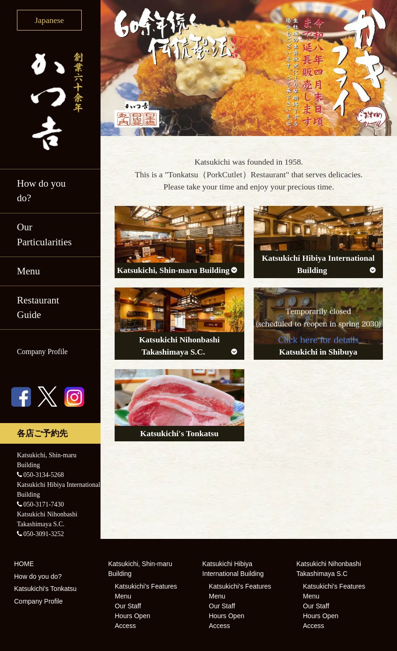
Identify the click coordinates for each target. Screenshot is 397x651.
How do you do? (41, 191)
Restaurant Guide (38, 308)
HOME (24, 564)
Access (125, 625)
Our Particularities (44, 234)
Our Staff (128, 606)
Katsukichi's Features (146, 586)
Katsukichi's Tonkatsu (45, 588)
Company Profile (42, 352)
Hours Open (132, 616)
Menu (28, 271)
